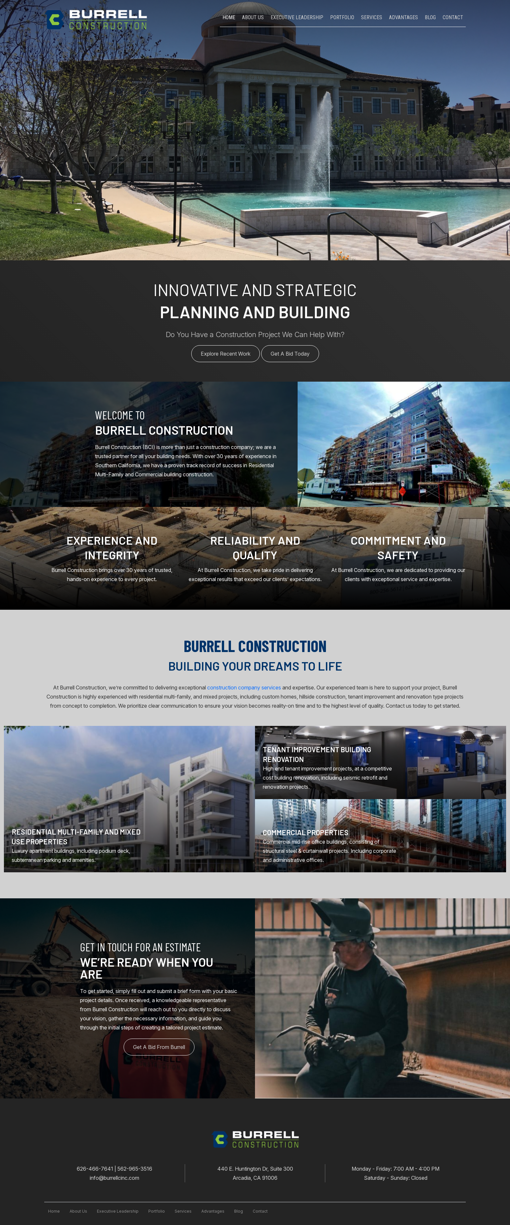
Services (371, 17)
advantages (212, 1211)
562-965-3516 (134, 1168)
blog (238, 1211)
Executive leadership (297, 17)
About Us (253, 17)
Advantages (403, 17)
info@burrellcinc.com (114, 1178)
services (183, 1211)
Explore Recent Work (225, 353)
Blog (430, 17)
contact (260, 1211)
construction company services (244, 687)
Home (228, 17)
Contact (453, 17)
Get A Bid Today (290, 353)
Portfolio (342, 17)
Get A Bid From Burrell (159, 1047)
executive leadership (118, 1211)
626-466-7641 (95, 1168)
